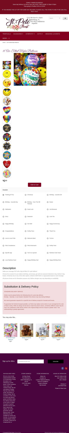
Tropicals (7, 34)
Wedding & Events (53, 34)
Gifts (39, 34)
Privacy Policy (18, 432)
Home (4, 42)
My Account (43, 385)
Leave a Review (42, 383)
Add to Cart (34, 185)
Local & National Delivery (43, 379)
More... (5, 38)
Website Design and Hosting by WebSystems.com (55, 432)
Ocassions (17, 34)
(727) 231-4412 (26, 383)
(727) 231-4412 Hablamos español (34, 22)
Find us (26, 385)
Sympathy (29, 34)
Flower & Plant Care (60, 388)
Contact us (43, 378)
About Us (42, 376)
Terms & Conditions (42, 381)
